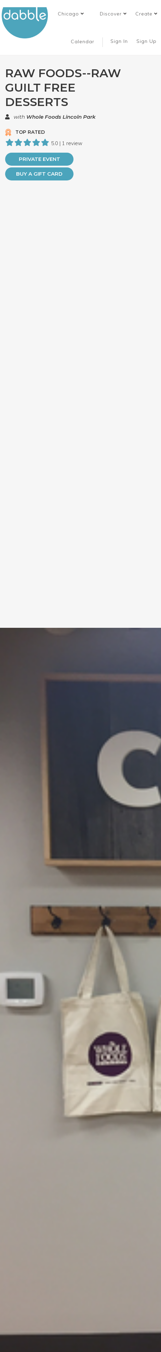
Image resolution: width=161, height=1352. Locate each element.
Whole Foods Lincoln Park (60, 117)
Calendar (82, 41)
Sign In (120, 41)
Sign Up (147, 41)
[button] (71, 14)
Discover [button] (113, 14)
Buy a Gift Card (39, 174)
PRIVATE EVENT (39, 159)
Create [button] (146, 14)
